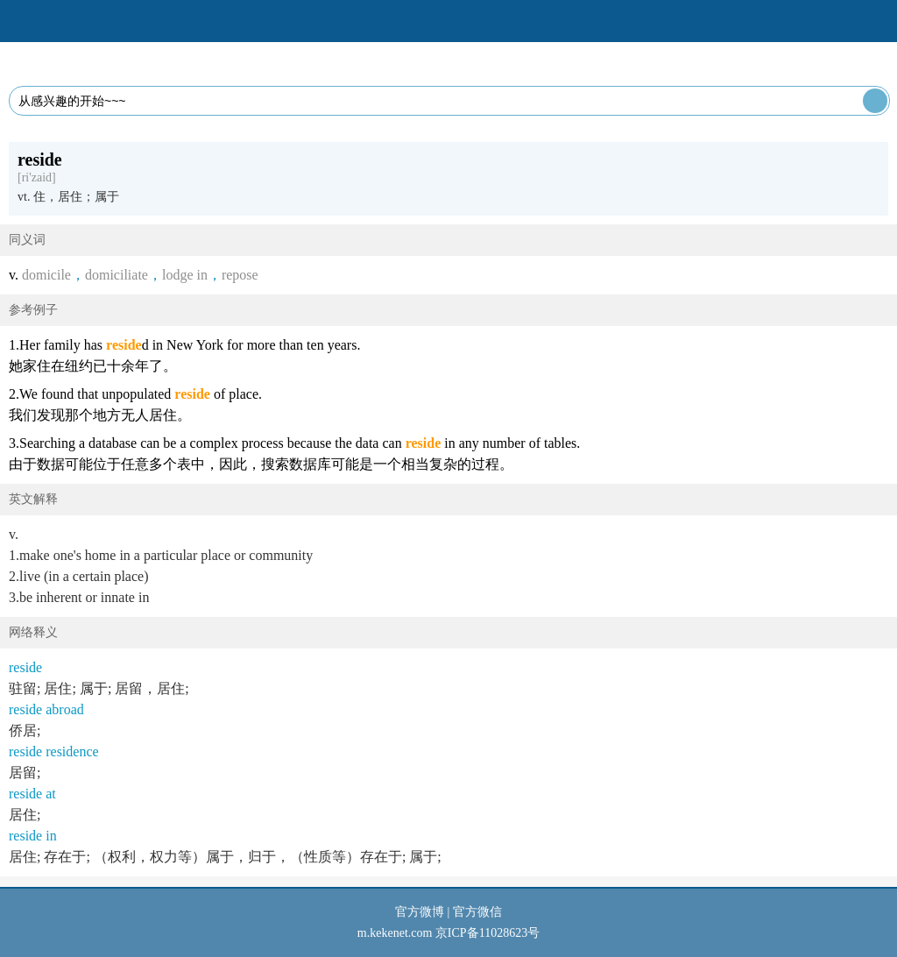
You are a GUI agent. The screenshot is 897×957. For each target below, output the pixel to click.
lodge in (185, 274)
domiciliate (116, 274)
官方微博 (419, 911)
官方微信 (477, 911)
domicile (46, 274)
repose (240, 274)
